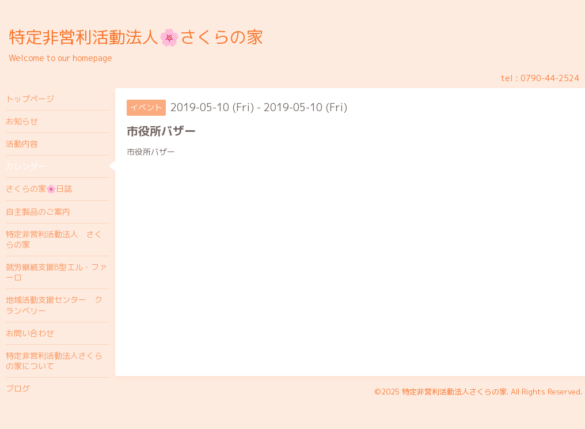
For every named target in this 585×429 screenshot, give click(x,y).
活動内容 (22, 143)
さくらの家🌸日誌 (39, 188)
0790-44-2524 (550, 78)
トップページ (30, 98)
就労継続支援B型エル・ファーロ (56, 272)
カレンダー (26, 166)
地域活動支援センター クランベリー (54, 305)
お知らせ (22, 121)
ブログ (18, 388)
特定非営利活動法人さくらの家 (454, 391)
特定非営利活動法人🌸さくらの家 (136, 36)
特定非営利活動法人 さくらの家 (54, 239)
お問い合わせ (30, 333)
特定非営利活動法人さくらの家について (54, 360)
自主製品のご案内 (38, 211)
